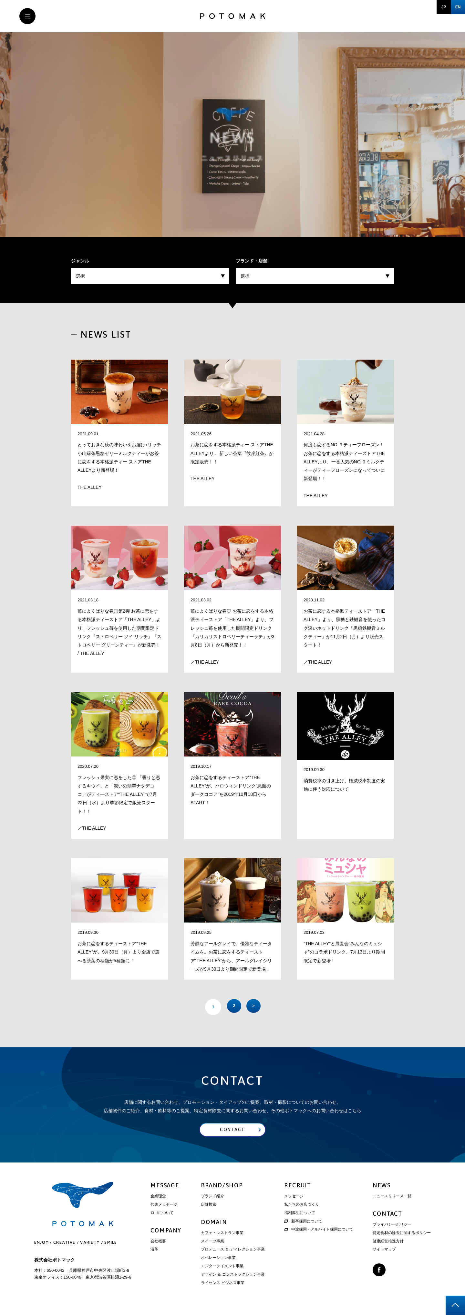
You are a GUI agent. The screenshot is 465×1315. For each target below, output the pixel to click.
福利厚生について (299, 1214)
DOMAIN (214, 1224)
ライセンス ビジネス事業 (222, 1284)
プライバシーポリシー (392, 1226)
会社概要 (158, 1243)
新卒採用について (303, 1223)
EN (458, 7)
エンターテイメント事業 (222, 1268)
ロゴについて (162, 1214)
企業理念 (158, 1198)
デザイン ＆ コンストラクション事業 (233, 1276)
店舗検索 (208, 1206)
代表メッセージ (164, 1206)
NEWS (381, 1187)
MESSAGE (164, 1187)
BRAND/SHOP (222, 1187)
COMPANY (165, 1232)
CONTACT (387, 1215)
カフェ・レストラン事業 (222, 1234)
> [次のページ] (255, 1006)
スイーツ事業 (212, 1243)
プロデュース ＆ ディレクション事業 (233, 1251)
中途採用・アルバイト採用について (318, 1231)
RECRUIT (297, 1187)
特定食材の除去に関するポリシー (402, 1234)
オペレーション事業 (218, 1260)
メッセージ (294, 1198)
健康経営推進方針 (388, 1243)
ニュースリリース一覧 (392, 1198)
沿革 (154, 1251)
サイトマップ (384, 1251)
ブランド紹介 (212, 1198)
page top (455, 1305)
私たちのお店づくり (301, 1206)
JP (443, 7)
